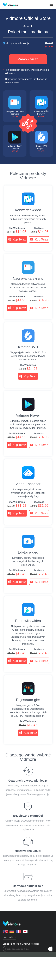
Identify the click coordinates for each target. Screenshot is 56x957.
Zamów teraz (28, 59)
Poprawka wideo (28, 621)
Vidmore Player (28, 415)
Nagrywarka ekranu (28, 278)
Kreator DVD (28, 347)
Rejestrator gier (28, 700)
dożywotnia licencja (28, 43)
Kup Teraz (17, 239)
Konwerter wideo (28, 210)
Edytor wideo (28, 552)
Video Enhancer (27, 484)
